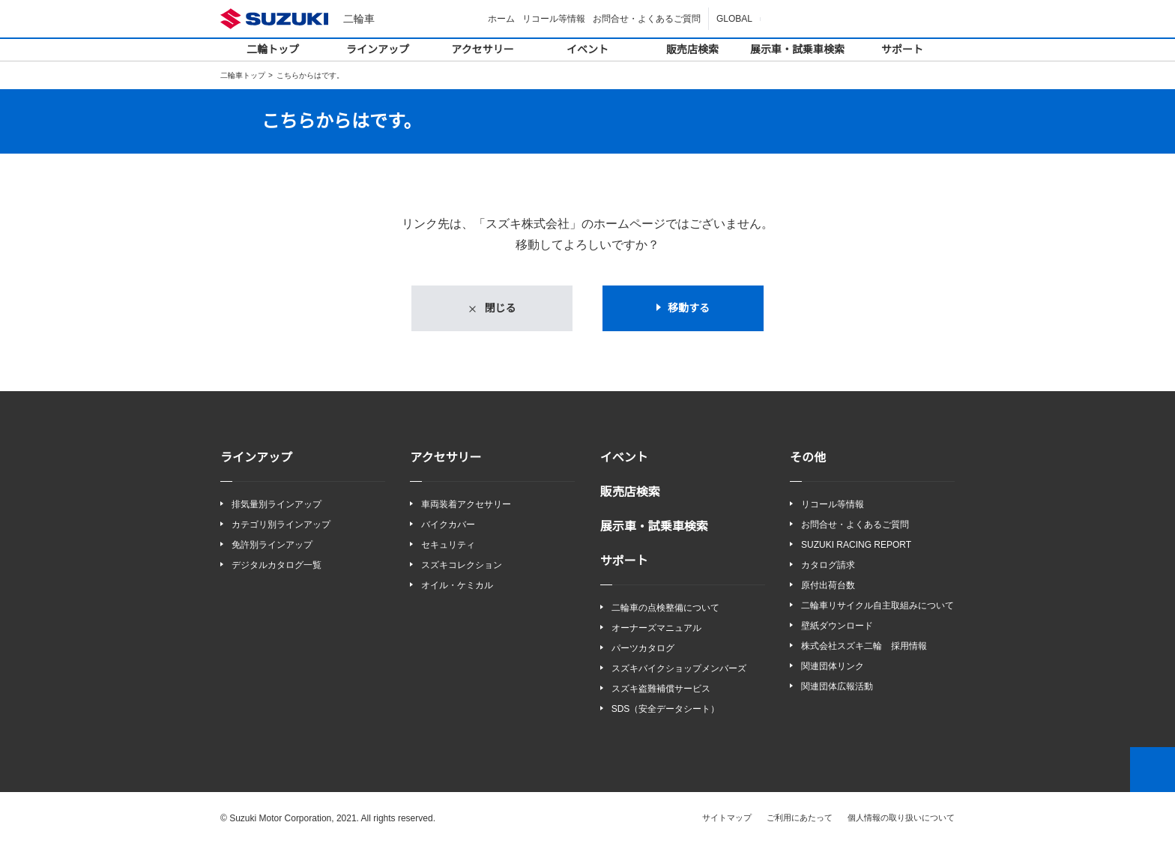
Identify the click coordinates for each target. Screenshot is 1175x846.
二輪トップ (273, 49)
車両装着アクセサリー (465, 504)
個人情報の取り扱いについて (901, 818)
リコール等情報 (556, 18)
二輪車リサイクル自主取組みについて (877, 606)
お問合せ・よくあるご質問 (649, 18)
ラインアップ (377, 49)
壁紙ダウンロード (837, 626)
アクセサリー (483, 49)
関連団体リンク (832, 668)
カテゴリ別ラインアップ (281, 525)
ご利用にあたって (800, 818)
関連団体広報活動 (837, 688)
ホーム (503, 18)
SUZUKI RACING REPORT (852, 545)
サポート (902, 49)
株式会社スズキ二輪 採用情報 (864, 647)
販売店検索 (692, 49)
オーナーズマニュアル (656, 628)
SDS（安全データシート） (664, 710)
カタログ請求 (828, 565)
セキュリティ (447, 545)
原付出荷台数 (828, 586)
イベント (587, 49)
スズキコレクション (461, 565)
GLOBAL (735, 18)
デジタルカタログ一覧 (276, 565)
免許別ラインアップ (272, 545)
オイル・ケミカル (457, 586)
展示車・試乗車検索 (797, 49)
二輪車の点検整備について (665, 608)
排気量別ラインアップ (276, 504)
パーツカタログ (642, 648)
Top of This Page (1152, 770)
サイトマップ (727, 818)
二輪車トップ (242, 75)
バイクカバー (448, 525)
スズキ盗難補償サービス (660, 689)
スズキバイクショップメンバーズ (678, 668)
